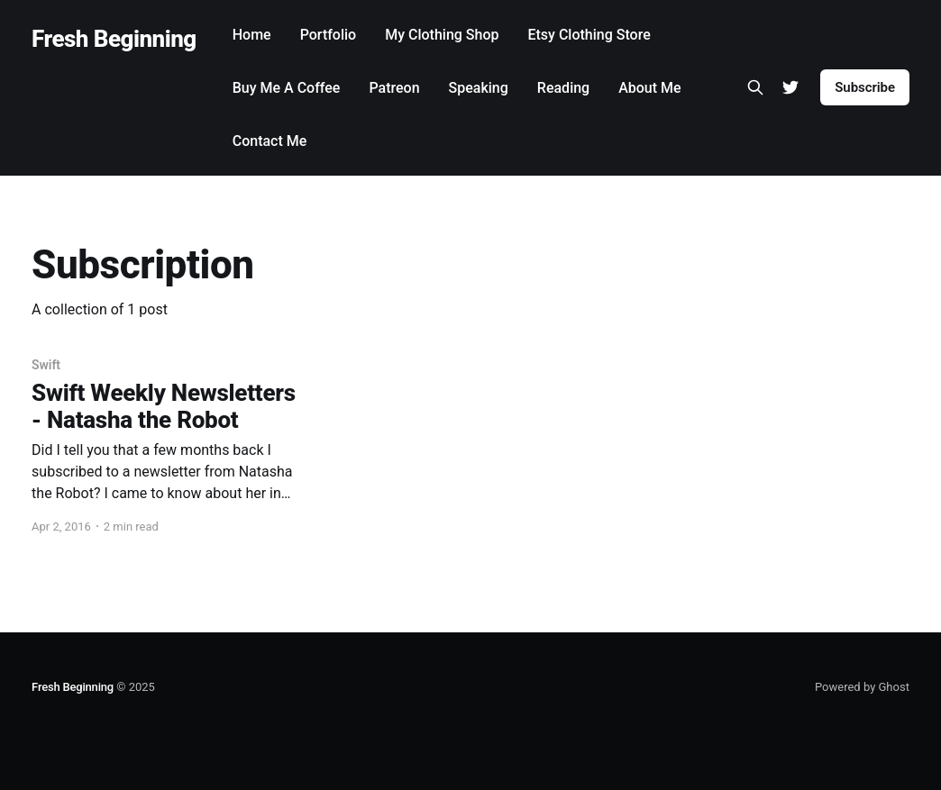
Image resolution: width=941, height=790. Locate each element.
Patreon (394, 87)
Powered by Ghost (862, 687)
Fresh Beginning (114, 39)
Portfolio (328, 34)
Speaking (478, 87)
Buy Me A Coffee (287, 87)
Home (252, 34)
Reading (563, 87)
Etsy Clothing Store (588, 34)
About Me (649, 87)
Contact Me (270, 141)
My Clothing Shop (441, 34)
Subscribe (865, 87)
